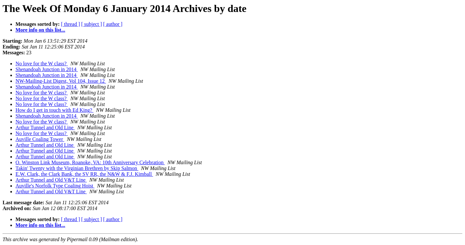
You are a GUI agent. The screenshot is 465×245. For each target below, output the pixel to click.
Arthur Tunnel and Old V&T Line (51, 180)
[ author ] (113, 24)
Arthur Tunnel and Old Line (45, 127)
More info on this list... (40, 30)
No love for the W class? (42, 63)
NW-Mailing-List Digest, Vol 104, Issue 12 (61, 81)
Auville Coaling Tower (40, 139)
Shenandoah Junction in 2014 (47, 69)
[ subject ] (91, 24)
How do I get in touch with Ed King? (54, 110)
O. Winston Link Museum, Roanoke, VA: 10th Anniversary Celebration (90, 162)
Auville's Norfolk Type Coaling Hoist (55, 185)
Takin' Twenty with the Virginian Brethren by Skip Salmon (77, 168)
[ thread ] (70, 24)
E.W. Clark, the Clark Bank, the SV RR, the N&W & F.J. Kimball (84, 174)
